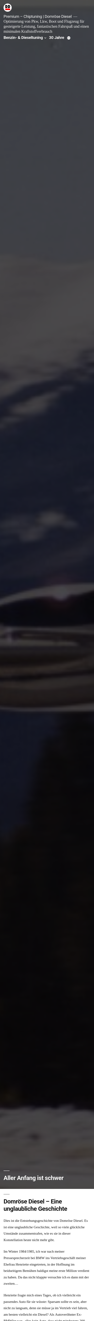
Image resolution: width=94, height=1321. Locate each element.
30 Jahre (56, 37)
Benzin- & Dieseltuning (23, 37)
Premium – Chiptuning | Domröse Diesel (38, 16)
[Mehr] (69, 38)
